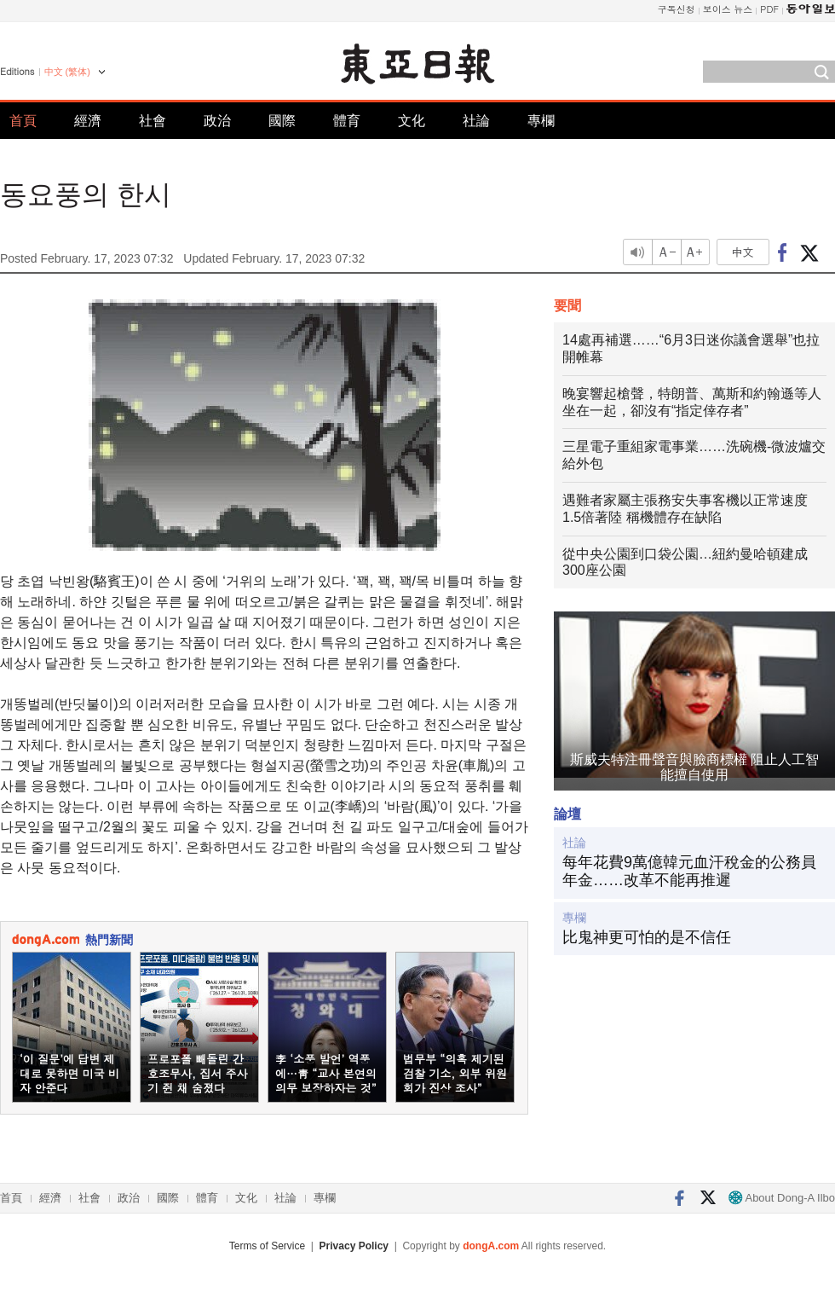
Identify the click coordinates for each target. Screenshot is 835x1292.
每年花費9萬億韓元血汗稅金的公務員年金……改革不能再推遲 (689, 871)
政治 (217, 120)
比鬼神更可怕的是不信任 (646, 937)
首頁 (23, 120)
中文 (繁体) (67, 72)
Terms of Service (267, 1246)
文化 (411, 120)
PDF (769, 9)
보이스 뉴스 (728, 9)
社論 (476, 120)
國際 (282, 120)
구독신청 (676, 9)
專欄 (541, 120)
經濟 (87, 120)
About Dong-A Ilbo (781, 1197)
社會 (152, 120)
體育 (346, 120)
